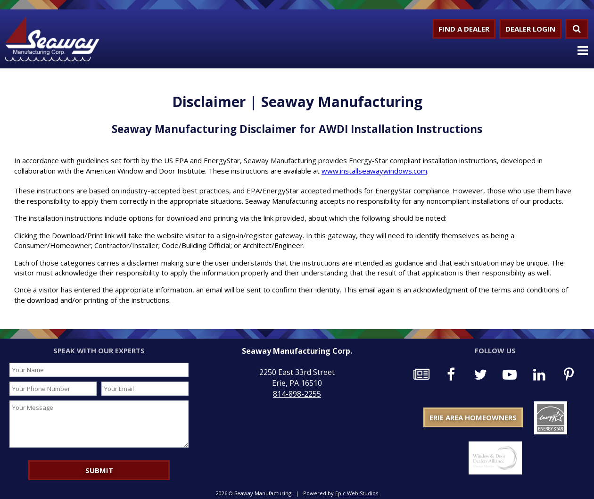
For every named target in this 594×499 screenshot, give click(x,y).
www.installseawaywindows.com (374, 170)
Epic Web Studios (356, 493)
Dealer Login (530, 28)
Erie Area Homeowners (473, 417)
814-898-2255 (297, 394)
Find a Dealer (463, 28)
